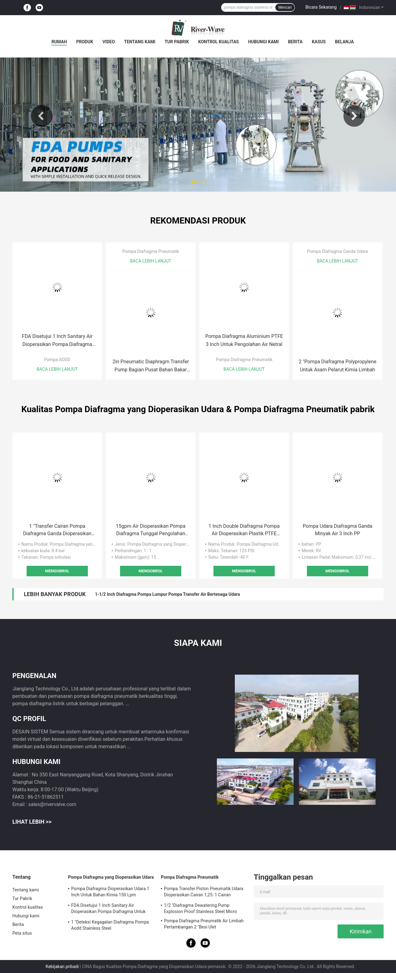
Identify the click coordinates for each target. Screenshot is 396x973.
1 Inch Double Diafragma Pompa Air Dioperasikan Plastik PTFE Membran (244, 530)
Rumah (59, 41)
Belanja (344, 41)
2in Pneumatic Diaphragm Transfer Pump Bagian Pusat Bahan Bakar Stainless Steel (151, 366)
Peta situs (22, 933)
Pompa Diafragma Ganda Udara (337, 251)
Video (108, 41)
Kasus (319, 41)
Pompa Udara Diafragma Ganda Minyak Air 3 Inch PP (337, 529)
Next (354, 116)
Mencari (285, 7)
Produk (84, 41)
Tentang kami (139, 41)
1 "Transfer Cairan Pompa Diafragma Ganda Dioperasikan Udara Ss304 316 (57, 530)
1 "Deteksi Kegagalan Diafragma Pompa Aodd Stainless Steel (110, 925)
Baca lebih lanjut (57, 369)
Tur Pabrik (177, 41)
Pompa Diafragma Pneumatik (150, 251)
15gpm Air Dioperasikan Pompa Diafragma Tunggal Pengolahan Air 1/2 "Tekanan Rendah (150, 530)
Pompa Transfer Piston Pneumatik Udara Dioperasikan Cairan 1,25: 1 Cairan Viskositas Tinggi (203, 892)
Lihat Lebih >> (31, 821)
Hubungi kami (263, 41)
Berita (295, 41)
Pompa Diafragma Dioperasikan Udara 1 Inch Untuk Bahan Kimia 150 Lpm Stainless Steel (110, 892)
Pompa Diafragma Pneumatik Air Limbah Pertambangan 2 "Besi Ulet (203, 923)
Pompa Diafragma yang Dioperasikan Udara (111, 877)
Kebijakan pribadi (62, 966)
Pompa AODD (57, 359)
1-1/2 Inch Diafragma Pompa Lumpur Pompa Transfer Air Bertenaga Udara (167, 594)
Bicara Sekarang (321, 7)
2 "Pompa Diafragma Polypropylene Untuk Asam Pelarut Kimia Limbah (337, 366)
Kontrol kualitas (218, 41)
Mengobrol (57, 571)
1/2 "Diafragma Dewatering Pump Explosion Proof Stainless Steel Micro (200, 908)
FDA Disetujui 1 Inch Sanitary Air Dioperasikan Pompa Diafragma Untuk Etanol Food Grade (57, 340)
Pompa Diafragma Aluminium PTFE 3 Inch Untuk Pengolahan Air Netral (244, 340)
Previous (42, 116)
